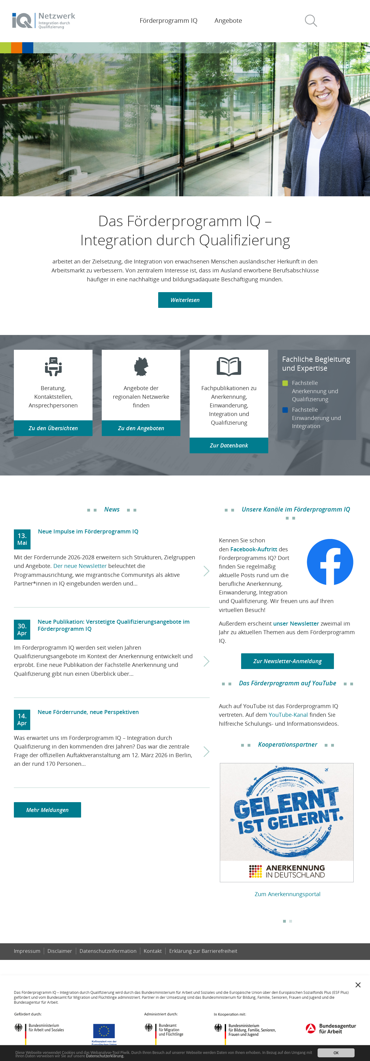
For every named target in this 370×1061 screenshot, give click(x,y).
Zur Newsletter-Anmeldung (287, 661)
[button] (313, 21)
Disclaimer (59, 951)
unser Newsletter (296, 623)
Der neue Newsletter (80, 565)
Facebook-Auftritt (253, 549)
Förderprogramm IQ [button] (169, 20)
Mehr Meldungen (47, 810)
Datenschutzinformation (108, 951)
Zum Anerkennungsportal (288, 894)
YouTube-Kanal (288, 714)
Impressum (27, 951)
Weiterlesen (185, 300)
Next (361, 828)
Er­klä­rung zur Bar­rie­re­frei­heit (203, 951)
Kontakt (153, 951)
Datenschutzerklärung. (105, 1056)
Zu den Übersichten (53, 428)
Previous (214, 828)
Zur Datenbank (229, 445)
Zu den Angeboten (141, 428)
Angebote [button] (228, 20)
